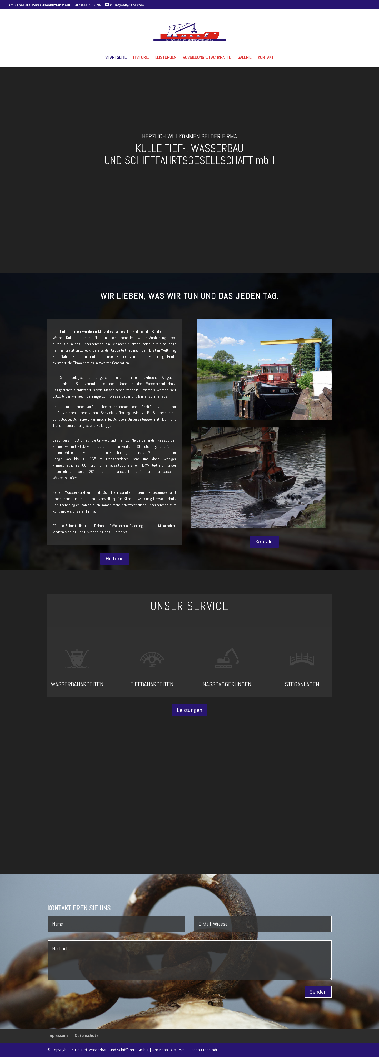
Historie (141, 58)
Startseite (116, 58)
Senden (318, 992)
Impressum (57, 1035)
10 (285, 409)
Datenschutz (86, 1035)
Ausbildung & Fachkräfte (207, 58)
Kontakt (266, 58)
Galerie (244, 58)
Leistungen (165, 58)
